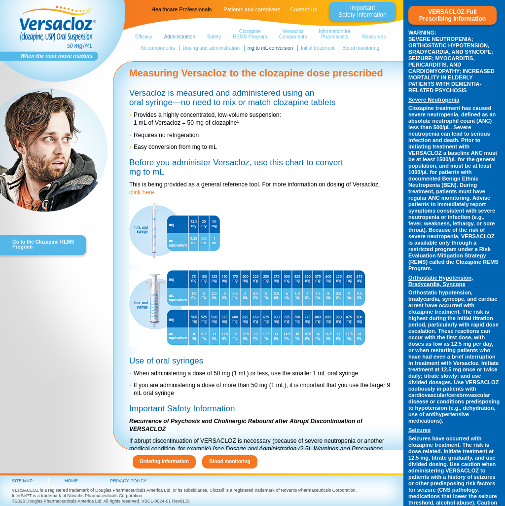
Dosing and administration (211, 48)
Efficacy (143, 36)
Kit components (158, 48)
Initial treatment (317, 48)
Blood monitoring (360, 48)
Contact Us (303, 9)
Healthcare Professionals (181, 9)
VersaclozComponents (293, 34)
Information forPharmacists (334, 34)
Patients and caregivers (251, 9)
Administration (179, 36)
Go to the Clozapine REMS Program (43, 244)
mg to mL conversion (270, 48)
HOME (71, 480)
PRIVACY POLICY (128, 480)
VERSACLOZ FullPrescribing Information (452, 15)
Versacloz (54, 34)
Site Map (22, 480)
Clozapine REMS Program (250, 34)
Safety (214, 36)
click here (141, 192)
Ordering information (164, 461)
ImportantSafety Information (362, 11)
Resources (374, 36)
